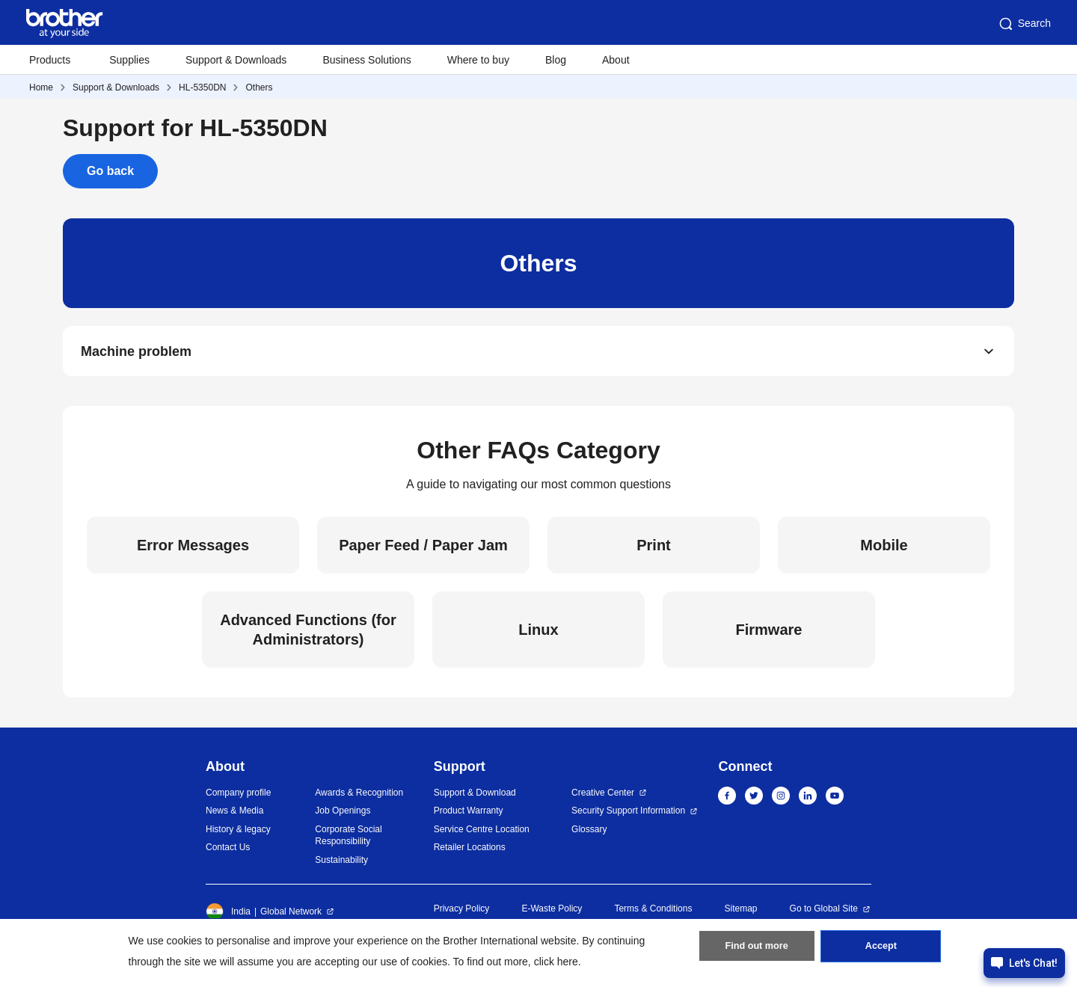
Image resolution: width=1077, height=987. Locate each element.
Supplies (129, 60)
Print (653, 549)
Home (41, 87)
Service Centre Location (482, 833)
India (228, 916)
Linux (538, 634)
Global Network (291, 916)
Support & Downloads (235, 60)
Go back (110, 170)
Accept (881, 950)
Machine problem (136, 352)
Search (1024, 24)
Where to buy (478, 60)
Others (258, 87)
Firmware (769, 634)
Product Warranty (468, 815)
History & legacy (238, 833)
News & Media (234, 815)
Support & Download (475, 797)
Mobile (883, 549)
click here (556, 962)
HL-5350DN (202, 87)
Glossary (589, 833)
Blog (555, 60)
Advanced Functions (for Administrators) (308, 634)
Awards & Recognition (359, 797)
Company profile (238, 797)
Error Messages (193, 549)
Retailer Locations (470, 851)
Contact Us (228, 851)
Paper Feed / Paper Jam (423, 549)
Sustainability (341, 864)
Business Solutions (366, 60)
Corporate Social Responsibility (348, 840)
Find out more (757, 950)
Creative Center (602, 797)
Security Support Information (628, 815)
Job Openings (342, 815)
